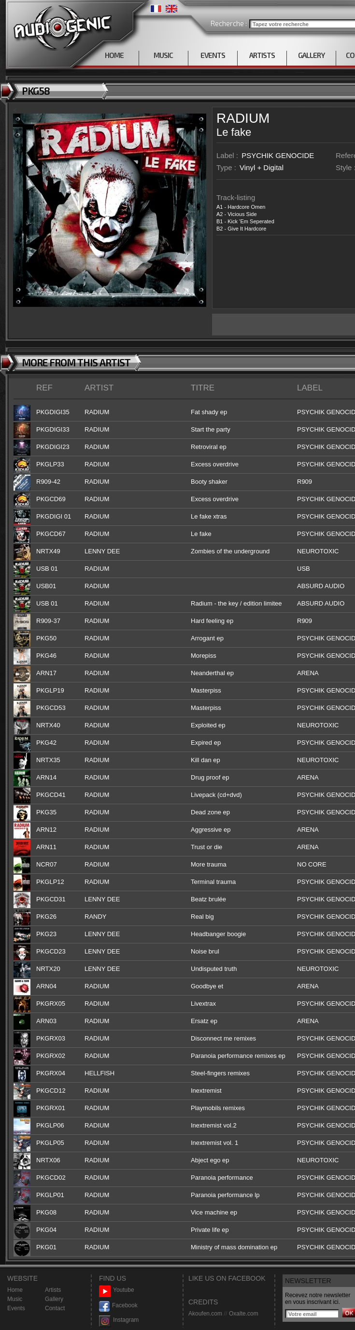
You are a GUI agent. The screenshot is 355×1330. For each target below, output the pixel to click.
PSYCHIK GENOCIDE (277, 155)
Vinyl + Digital (262, 167)
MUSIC (163, 55)
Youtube (116, 1290)
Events (16, 1308)
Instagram (119, 1320)
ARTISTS (262, 55)
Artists (53, 1290)
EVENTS (212, 55)
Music (14, 1299)
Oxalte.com (243, 1313)
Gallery (54, 1299)
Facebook (118, 1305)
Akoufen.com (205, 1313)
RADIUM (243, 118)
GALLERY (311, 55)
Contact (55, 1308)
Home (15, 1290)
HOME (114, 55)
